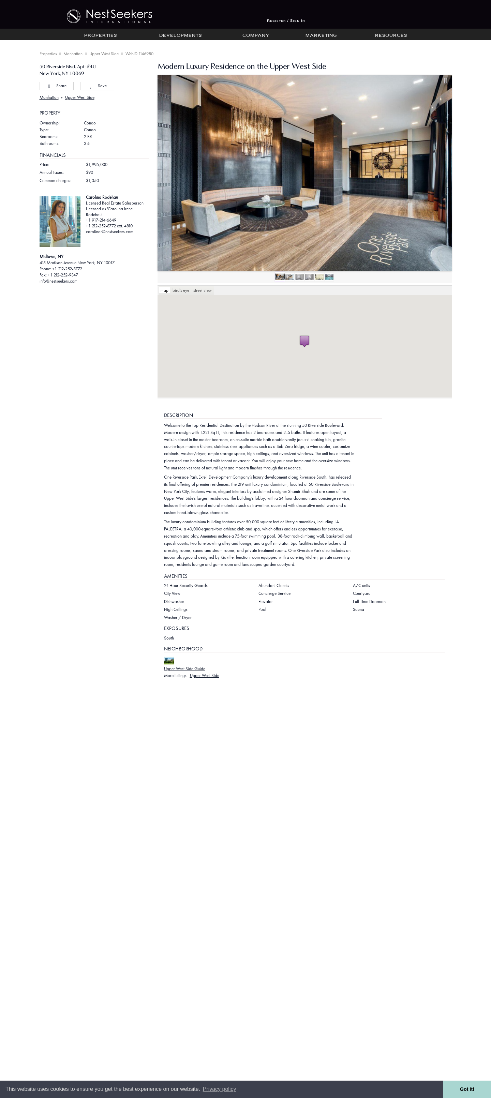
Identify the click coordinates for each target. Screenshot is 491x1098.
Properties (100, 36)
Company (255, 36)
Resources (391, 36)
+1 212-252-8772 (67, 269)
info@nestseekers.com (58, 281)
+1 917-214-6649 (101, 220)
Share (56, 86)
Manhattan (73, 54)
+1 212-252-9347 (63, 275)
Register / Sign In (286, 20)
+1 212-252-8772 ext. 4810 (109, 226)
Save (97, 86)
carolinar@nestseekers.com (109, 232)
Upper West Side (104, 54)
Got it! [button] (467, 1089)
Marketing (321, 36)
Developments (180, 36)
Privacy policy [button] (219, 1089)
